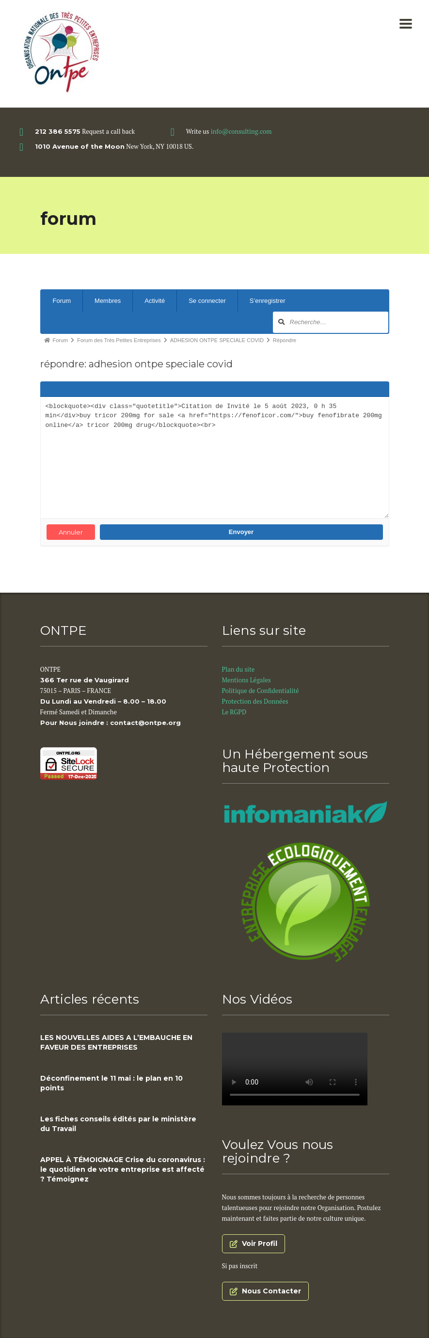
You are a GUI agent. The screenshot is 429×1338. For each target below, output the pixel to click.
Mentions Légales (246, 680)
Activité (154, 300)
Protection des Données (256, 701)
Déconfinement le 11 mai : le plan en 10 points (111, 1083)
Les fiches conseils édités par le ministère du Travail (118, 1124)
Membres (108, 300)
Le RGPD (235, 712)
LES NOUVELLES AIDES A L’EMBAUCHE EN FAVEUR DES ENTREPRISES (116, 1042)
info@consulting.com (241, 131)
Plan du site (238, 669)
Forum (62, 300)
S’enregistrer (268, 300)
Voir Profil (253, 1243)
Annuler (71, 532)
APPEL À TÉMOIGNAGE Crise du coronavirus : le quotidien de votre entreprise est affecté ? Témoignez (122, 1169)
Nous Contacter (265, 1291)
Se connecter (207, 300)
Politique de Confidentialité (261, 690)
